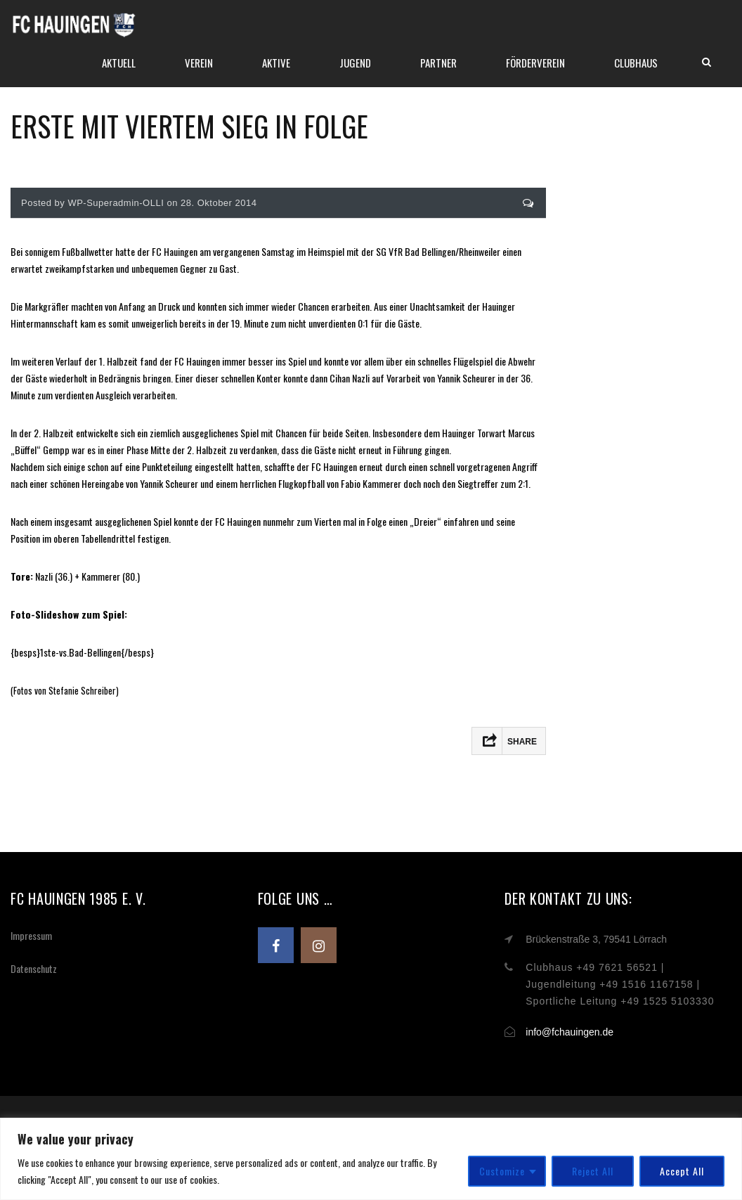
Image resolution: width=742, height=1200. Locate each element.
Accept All (682, 1170)
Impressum (31, 935)
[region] (371, 1159)
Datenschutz (34, 968)
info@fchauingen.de (569, 1032)
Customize (502, 1170)
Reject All (592, 1170)
